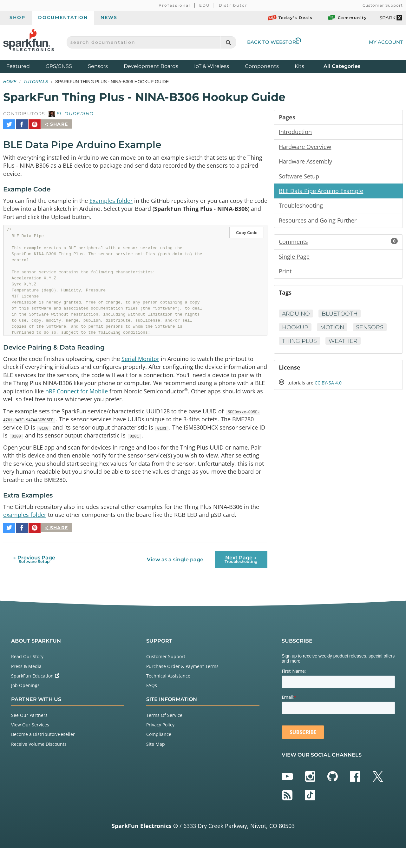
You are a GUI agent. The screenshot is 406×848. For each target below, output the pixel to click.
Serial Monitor (140, 357)
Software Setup (299, 177)
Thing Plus (300, 343)
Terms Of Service (164, 714)
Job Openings (25, 684)
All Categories (342, 66)
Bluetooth (341, 315)
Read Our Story (27, 655)
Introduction (295, 132)
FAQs (151, 684)
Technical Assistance (168, 674)
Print (285, 273)
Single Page (294, 258)
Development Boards (151, 66)
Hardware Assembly (305, 162)
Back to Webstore (274, 42)
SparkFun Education (35, 674)
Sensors (98, 66)
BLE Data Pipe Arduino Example (321, 192)
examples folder (24, 516)
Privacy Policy (160, 723)
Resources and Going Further (318, 221)
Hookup (295, 329)
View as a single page (175, 558)
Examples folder (111, 198)
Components (262, 66)
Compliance (158, 733)
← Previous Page (34, 558)
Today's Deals (290, 17)
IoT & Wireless (211, 66)
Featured (24, 66)
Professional (175, 5)
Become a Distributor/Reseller (43, 733)
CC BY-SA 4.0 (328, 386)
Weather (345, 343)
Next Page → (241, 558)
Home (9, 81)
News (109, 17)
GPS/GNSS (59, 66)
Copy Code (246, 231)
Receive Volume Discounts (39, 743)
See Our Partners (29, 714)
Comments (338, 243)
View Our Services (30, 723)
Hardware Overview (305, 147)
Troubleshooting (301, 206)
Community (347, 17)
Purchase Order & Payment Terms (182, 665)
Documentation (63, 17)
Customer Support (383, 5)
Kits (299, 66)
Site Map (155, 743)
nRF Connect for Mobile (76, 390)
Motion (333, 329)
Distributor (233, 5)
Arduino (296, 315)
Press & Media (26, 665)
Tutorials (35, 81)
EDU (204, 5)
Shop (17, 17)
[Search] (228, 42)
